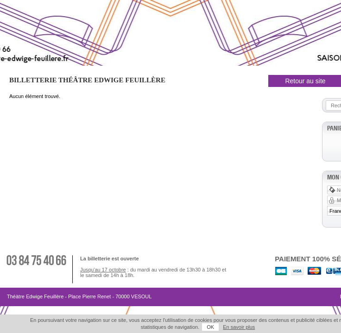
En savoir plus (211, 327)
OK (182, 327)
